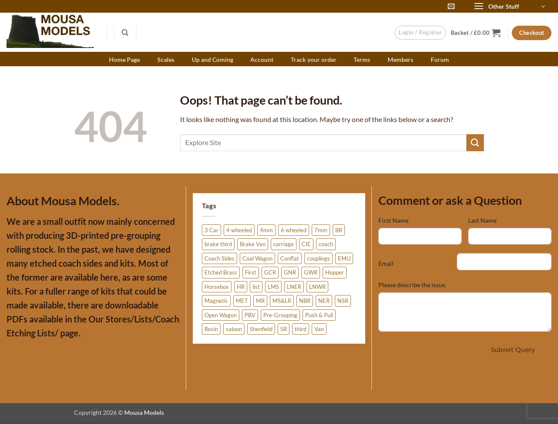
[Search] (125, 33)
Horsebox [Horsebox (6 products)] (216, 286)
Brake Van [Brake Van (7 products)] (252, 244)
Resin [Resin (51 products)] (211, 329)
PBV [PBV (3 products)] (250, 315)
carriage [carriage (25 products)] (283, 244)
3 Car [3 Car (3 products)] (211, 230)
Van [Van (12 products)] (319, 329)
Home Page (124, 59)
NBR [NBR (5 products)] (304, 300)
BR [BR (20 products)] (338, 230)
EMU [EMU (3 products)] (344, 258)
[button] (509, 6)
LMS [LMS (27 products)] (273, 286)
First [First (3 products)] (250, 272)
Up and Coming (212, 59)
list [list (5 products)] (256, 286)
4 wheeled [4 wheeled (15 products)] (239, 230)
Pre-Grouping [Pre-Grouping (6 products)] (280, 315)
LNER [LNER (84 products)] (294, 286)
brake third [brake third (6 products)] (218, 244)
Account (261, 59)
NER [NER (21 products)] (324, 300)
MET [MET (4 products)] (242, 300)
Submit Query (513, 349)
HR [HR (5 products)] (241, 286)
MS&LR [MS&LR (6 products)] (281, 300)
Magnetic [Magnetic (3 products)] (216, 300)
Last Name (482, 220)
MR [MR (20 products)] (260, 300)
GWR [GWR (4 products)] (310, 272)
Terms (362, 59)
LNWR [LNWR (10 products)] (317, 286)
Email (386, 263)
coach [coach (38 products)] (326, 244)
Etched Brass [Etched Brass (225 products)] (220, 272)
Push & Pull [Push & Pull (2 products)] (319, 315)
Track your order (314, 59)
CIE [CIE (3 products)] (306, 244)
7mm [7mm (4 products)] (320, 230)
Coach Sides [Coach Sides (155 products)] (219, 258)
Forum (440, 59)
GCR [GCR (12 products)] (270, 272)
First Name (393, 220)
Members (400, 59)
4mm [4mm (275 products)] (266, 230)
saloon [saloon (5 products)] (234, 329)
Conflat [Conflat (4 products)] (289, 258)
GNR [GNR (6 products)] (290, 272)
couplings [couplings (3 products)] (318, 258)
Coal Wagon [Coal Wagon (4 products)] (257, 258)
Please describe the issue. (412, 284)
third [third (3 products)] (300, 329)
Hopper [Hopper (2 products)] (334, 272)
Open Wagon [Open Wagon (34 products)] (220, 315)
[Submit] (475, 142)
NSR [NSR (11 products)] (342, 300)
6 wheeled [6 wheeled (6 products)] (293, 230)
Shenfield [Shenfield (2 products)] (261, 329)
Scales (165, 59)
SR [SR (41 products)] (283, 329)
